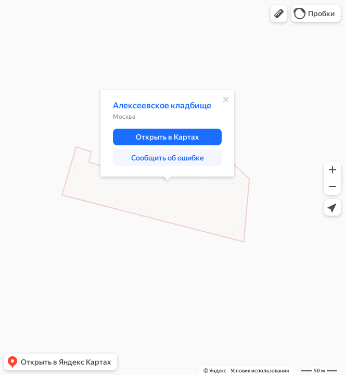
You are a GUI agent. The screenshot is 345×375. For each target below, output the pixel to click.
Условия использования (260, 370)
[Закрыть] (226, 99)
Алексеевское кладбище (162, 105)
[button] (279, 13)
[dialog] (167, 133)
